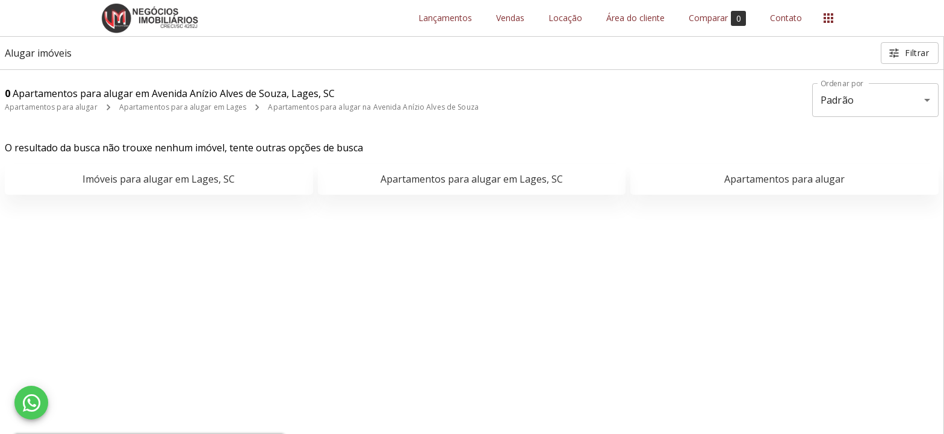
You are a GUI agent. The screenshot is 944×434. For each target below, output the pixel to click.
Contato (786, 18)
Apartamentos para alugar (51, 107)
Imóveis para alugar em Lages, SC (158, 179)
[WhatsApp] (31, 403)
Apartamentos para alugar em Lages (183, 107)
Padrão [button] (837, 100)
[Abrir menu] (828, 18)
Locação (565, 18)
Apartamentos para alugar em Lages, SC (471, 179)
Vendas (510, 18)
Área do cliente (635, 18)
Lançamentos (445, 18)
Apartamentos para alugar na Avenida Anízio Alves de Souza (373, 107)
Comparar (717, 18)
